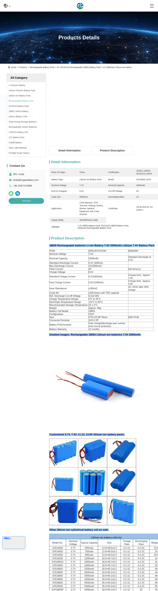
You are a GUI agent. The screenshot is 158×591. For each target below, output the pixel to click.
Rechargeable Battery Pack (42, 67)
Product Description (112, 150)
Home (13, 67)
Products (23, 67)
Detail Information (69, 150)
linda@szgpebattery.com (26, 180)
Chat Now (26, 201)
